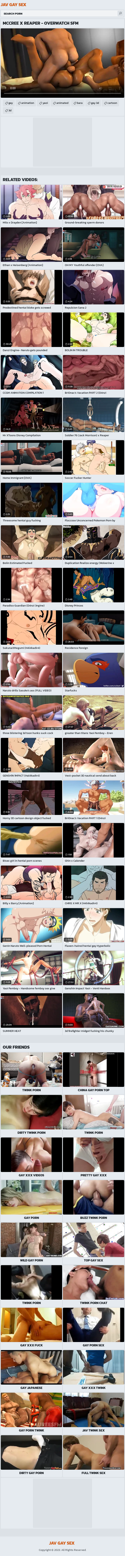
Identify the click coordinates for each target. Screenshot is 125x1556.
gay (10, 103)
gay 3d (95, 103)
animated (62, 103)
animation (27, 103)
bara (80, 103)
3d (9, 110)
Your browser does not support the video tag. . (62, 63)
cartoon (112, 103)
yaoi (45, 103)
